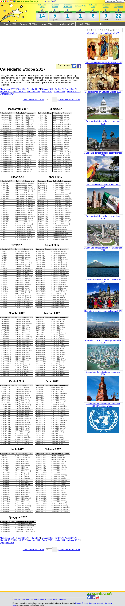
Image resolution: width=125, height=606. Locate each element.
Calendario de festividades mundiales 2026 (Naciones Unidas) (103, 405)
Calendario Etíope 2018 (69, 99)
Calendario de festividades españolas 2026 (103, 373)
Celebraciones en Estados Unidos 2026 (103, 92)
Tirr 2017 (59, 89)
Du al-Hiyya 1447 (54, 11)
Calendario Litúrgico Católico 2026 (103, 33)
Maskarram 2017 (7, 89)
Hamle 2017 (59, 91)
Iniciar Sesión (51, 1)
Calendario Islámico (55, 6)
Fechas (103, 24)
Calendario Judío (93, 6)
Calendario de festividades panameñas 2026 (103, 341)
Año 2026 (85, 24)
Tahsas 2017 (47, 89)
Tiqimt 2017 (22, 89)
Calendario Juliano (106, 6)
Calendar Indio (80, 6)
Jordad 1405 (68, 11)
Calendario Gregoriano (118, 6)
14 (42, 16)
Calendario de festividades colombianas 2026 (103, 280)
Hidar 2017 (35, 89)
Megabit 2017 (6, 91)
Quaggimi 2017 (7, 94)
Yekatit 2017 (70, 89)
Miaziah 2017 (20, 91)
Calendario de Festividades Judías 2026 (103, 62)
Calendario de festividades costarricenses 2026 (103, 154)
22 (119, 16)
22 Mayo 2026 (9, 24)
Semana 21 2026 (28, 24)
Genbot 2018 (42, 11)
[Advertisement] (40, 46)
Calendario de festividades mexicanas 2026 (103, 185)
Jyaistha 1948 (80, 11)
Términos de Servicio (38, 599)
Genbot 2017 (34, 91)
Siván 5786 (93, 11)
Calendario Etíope (42, 6)
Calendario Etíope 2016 (33, 99)
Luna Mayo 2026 (66, 24)
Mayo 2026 (118, 11)
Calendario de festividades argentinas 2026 (103, 217)
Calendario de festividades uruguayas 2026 (103, 122)
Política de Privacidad (21, 599)
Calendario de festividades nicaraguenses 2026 (103, 249)
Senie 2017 (47, 91)
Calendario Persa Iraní (68, 6)
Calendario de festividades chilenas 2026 (103, 311)
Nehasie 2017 (73, 91)
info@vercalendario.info (57, 599)
